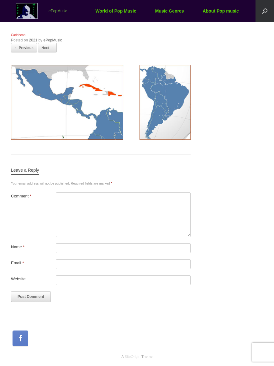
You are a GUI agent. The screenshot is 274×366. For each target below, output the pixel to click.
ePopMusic (52, 40)
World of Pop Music (115, 10)
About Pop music (221, 10)
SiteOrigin (132, 356)
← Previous (24, 48)
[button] (265, 11)
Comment (21, 196)
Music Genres (169, 10)
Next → (47, 48)
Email (17, 263)
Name (17, 247)
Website (18, 279)
